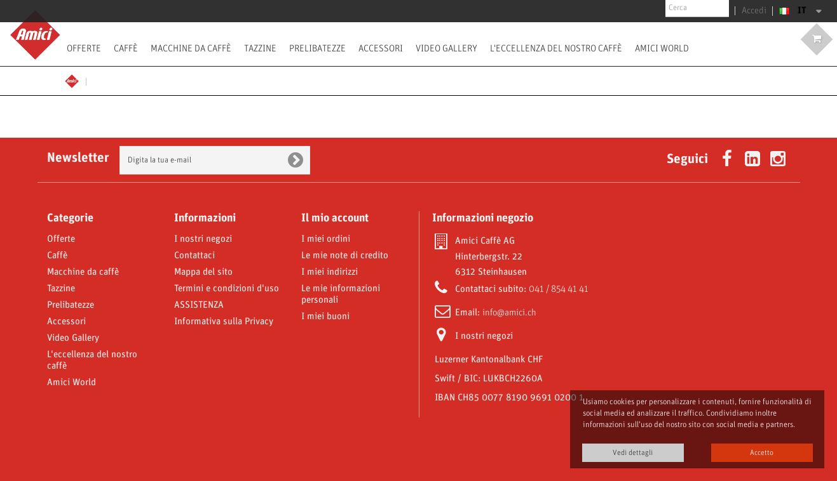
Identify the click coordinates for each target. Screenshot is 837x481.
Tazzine (260, 48)
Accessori (380, 48)
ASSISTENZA (199, 305)
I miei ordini (325, 239)
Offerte (84, 48)
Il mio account (335, 218)
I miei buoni (325, 316)
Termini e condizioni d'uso (226, 288)
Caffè (126, 48)
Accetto (761, 452)
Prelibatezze (317, 48)
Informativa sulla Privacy (223, 321)
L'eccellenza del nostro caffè (556, 48)
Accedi (756, 11)
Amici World (662, 48)
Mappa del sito (203, 272)
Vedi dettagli (633, 452)
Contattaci (194, 255)
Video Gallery (446, 48)
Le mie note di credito (344, 255)
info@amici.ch (509, 312)
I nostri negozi (203, 239)
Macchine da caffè (191, 48)
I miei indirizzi (329, 272)
